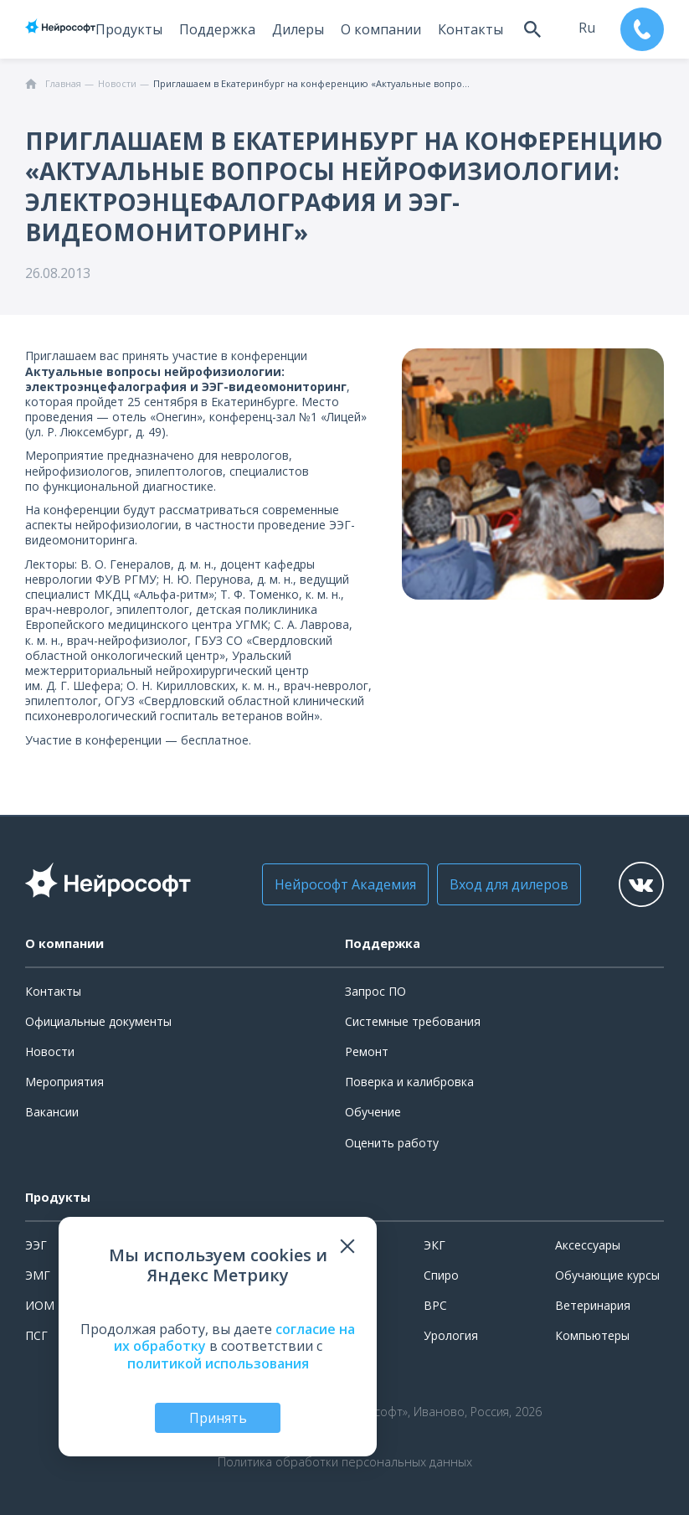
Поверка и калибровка (409, 1082)
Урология (451, 1335)
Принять (218, 1418)
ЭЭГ (36, 1245)
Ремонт (366, 1051)
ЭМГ (37, 1275)
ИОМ (39, 1305)
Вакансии (52, 1112)
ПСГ (36, 1335)
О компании (381, 29)
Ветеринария (592, 1305)
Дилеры (298, 29)
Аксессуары (587, 1245)
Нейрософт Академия (345, 884)
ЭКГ (434, 1245)
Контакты (470, 29)
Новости (50, 1051)
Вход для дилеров (509, 884)
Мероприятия (64, 1082)
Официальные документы (98, 1021)
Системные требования (413, 1021)
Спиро (441, 1275)
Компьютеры (592, 1335)
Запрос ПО (375, 991)
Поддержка (217, 29)
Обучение (373, 1112)
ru (586, 27)
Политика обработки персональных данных (345, 1462)
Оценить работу (392, 1143)
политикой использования (218, 1363)
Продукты (128, 29)
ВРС (435, 1305)
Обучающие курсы (607, 1275)
